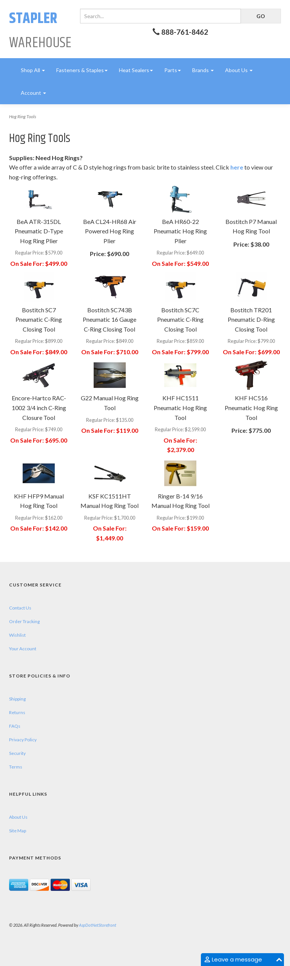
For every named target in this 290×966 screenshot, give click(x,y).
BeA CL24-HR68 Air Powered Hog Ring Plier (109, 231)
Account (33, 93)
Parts (172, 70)
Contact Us (20, 608)
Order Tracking (24, 621)
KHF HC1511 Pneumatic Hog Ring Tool (180, 407)
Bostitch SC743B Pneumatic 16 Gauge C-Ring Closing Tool (109, 319)
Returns (17, 712)
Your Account (22, 648)
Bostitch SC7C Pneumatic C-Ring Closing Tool (180, 319)
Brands (203, 70)
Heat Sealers (136, 70)
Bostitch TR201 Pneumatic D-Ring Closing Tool (251, 319)
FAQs (14, 726)
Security (17, 753)
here (236, 167)
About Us (239, 70)
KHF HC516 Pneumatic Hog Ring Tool (251, 407)
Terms (15, 767)
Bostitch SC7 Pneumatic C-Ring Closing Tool (38, 319)
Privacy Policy (23, 739)
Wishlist (17, 635)
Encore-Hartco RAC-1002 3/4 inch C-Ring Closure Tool (39, 407)
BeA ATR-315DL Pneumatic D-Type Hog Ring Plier (39, 231)
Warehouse (40, 30)
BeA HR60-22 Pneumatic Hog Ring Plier (180, 231)
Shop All (33, 70)
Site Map (17, 830)
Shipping (17, 699)
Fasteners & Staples (82, 70)
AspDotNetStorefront (97, 925)
